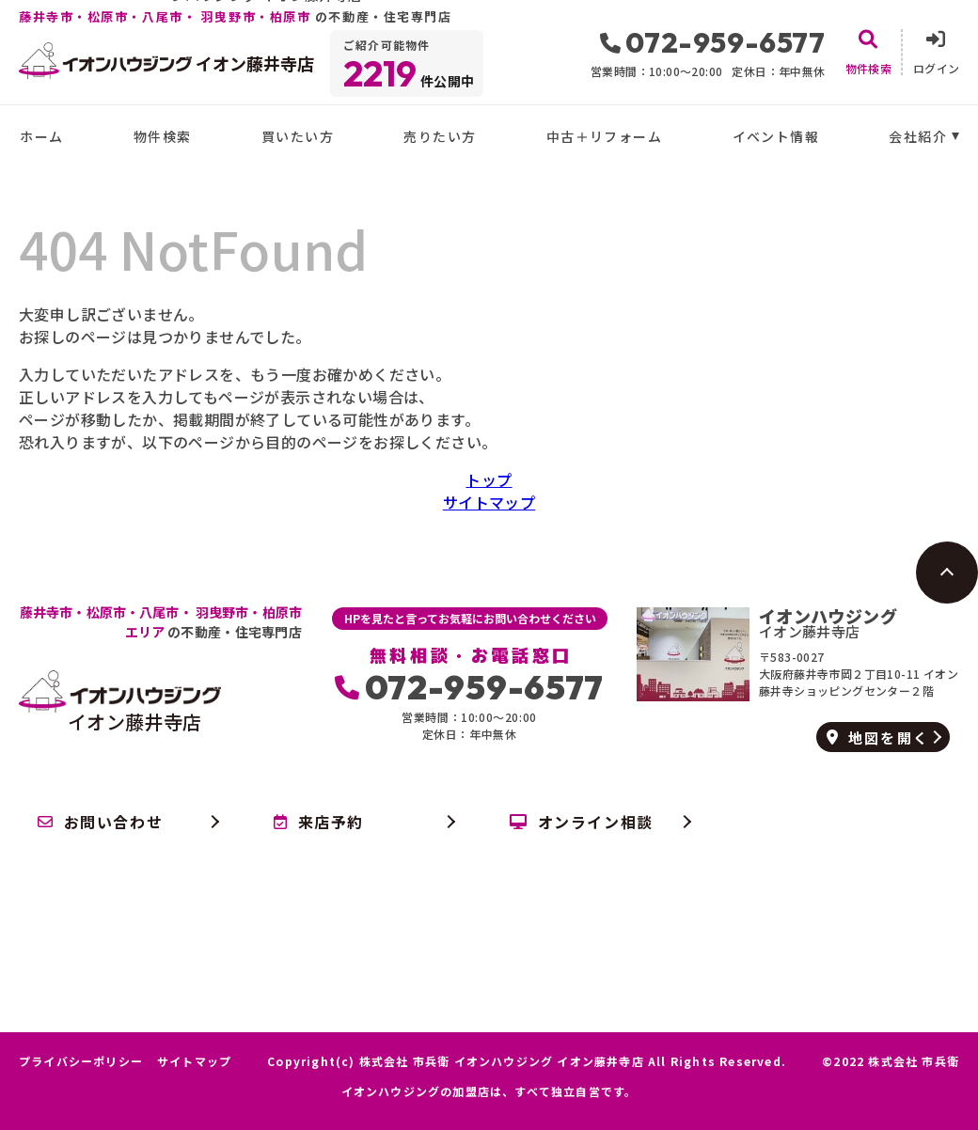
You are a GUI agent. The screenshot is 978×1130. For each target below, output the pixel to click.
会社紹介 (918, 136)
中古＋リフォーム (604, 136)
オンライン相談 (582, 821)
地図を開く (878, 737)
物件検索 (163, 136)
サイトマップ (489, 502)
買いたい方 (297, 136)
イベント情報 (776, 136)
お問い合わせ (100, 821)
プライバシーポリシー (81, 1061)
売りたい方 (439, 136)
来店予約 (319, 821)
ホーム (41, 136)
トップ (488, 479)
